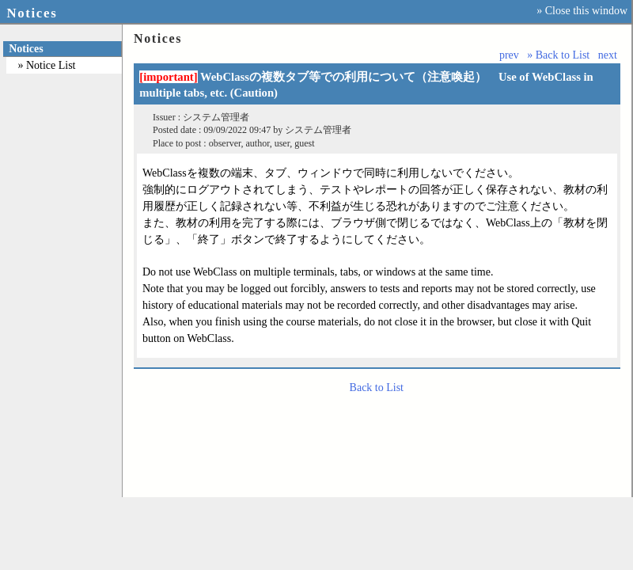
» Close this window (581, 11)
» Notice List (46, 65)
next (607, 55)
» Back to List (558, 55)
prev (509, 55)
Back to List (377, 387)
